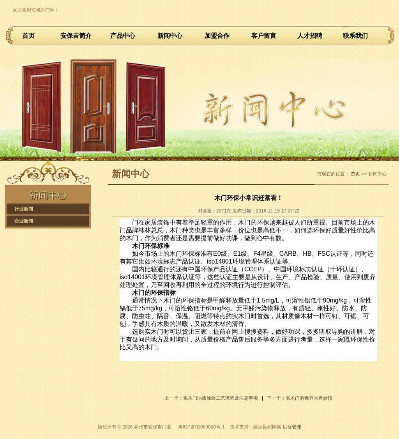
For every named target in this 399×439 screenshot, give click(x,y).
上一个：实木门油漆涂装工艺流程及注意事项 (211, 398)
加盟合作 (217, 35)
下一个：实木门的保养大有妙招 (299, 398)
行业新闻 (23, 209)
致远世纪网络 (267, 427)
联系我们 (355, 35)
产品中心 (122, 35)
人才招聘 (309, 35)
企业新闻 (23, 221)
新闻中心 (169, 35)
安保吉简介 (76, 35)
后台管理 (291, 427)
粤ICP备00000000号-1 (201, 427)
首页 (28, 35)
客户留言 (263, 35)
